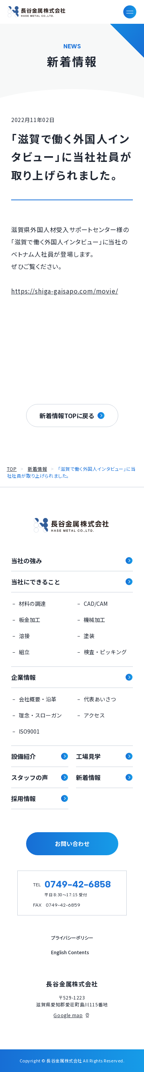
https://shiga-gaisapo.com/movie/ (64, 290)
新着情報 (37, 468)
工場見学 (104, 756)
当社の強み (72, 560)
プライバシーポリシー (72, 937)
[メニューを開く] (129, 11)
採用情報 (39, 798)
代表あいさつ (100, 699)
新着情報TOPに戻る (72, 415)
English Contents (70, 952)
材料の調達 (32, 603)
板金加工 (29, 619)
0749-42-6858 (78, 884)
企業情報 (72, 677)
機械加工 (94, 619)
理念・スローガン (40, 715)
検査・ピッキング (105, 652)
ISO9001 (29, 731)
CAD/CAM (96, 603)
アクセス (94, 715)
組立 (24, 652)
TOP (12, 468)
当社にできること (72, 581)
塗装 (89, 636)
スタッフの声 (39, 777)
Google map (68, 1015)
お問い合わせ (72, 843)
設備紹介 (39, 756)
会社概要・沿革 (37, 699)
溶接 (24, 636)
